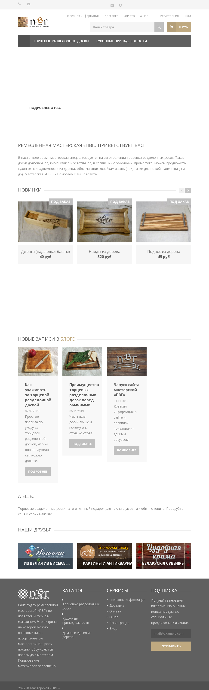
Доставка (111, 16)
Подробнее (37, 471)
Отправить (171, 646)
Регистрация (169, 16)
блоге (67, 339)
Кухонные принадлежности (121, 41)
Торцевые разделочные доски (61, 41)
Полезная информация (82, 16)
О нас (144, 16)
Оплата (129, 16)
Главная (24, 41)
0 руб (183, 27)
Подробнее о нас (45, 110)
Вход (187, 16)
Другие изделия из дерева (45, 52)
